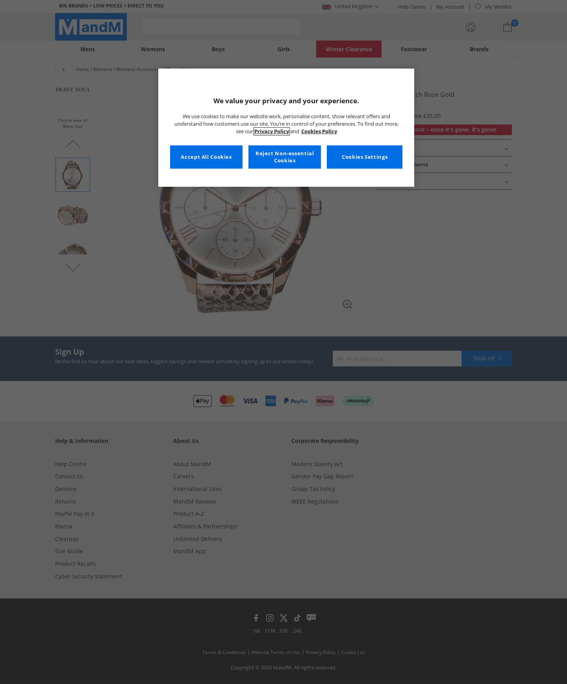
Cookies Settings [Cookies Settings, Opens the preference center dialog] (364, 157)
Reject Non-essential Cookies (285, 157)
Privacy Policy (271, 131)
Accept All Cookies (206, 157)
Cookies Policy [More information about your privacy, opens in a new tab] (319, 131)
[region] (286, 128)
